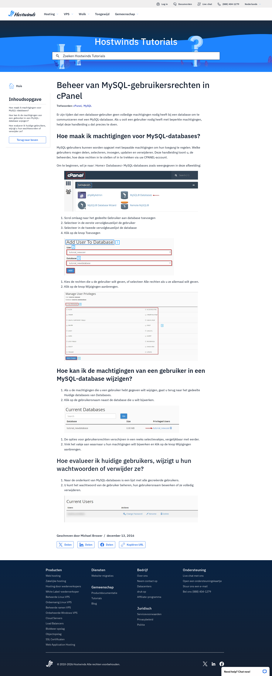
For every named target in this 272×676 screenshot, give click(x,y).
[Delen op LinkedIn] (85, 544)
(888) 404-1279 (228, 4)
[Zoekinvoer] (141, 56)
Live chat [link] (205, 4)
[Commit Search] (57, 56)
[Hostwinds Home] (49, 664)
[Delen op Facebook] (106, 544)
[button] (245, 670)
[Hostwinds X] (203, 664)
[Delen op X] (65, 544)
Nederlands (254, 4)
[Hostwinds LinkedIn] (211, 664)
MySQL (87, 105)
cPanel (77, 105)
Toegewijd (102, 14)
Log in (162, 4)
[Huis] (22, 14)
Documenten (182, 4)
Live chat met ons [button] (193, 575)
